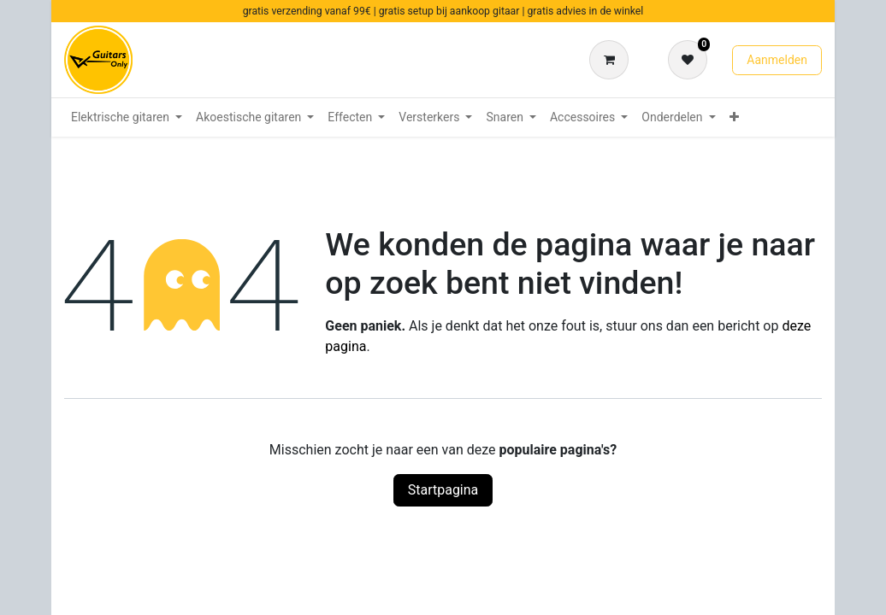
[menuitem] (126, 117)
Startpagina (443, 490)
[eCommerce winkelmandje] (612, 59)
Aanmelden (777, 60)
